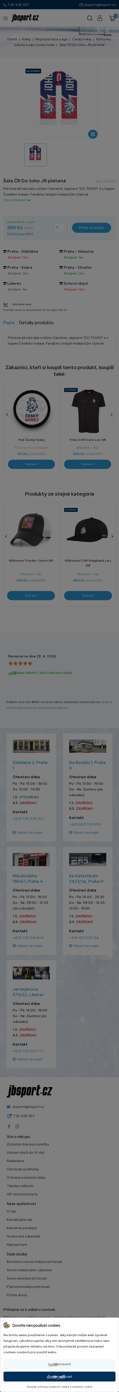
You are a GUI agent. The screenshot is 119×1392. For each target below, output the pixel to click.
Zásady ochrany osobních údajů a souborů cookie (60, 1386)
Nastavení (59, 1364)
